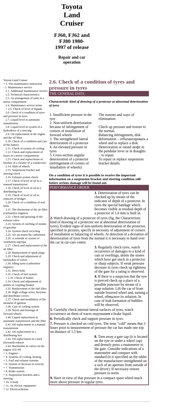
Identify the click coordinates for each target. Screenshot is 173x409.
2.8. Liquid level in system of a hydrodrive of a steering (22, 128)
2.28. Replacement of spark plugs (25, 252)
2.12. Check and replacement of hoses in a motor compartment (23, 153)
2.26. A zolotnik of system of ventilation (21, 240)
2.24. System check (23, 231)
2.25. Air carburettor (26, 234)
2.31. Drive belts (15, 270)
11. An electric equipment (21, 385)
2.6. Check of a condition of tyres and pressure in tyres (24, 114)
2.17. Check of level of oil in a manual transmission (22, 182)
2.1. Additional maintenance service (27, 91)
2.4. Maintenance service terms (24, 105)
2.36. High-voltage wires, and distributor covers (24, 293)
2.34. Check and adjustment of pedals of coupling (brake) (22, 283)
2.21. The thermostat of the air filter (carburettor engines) (25, 211)
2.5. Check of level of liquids (25, 109)
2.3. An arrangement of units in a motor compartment (23, 99)
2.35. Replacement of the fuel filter (26, 288)
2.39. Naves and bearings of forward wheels (20, 311)
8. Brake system (15, 371)
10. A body (12, 382)
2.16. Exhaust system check (22, 177)
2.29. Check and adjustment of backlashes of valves (22, 257)
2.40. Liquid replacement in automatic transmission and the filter (24, 319)
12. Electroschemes (17, 389)
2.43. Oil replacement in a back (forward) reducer (22, 340)
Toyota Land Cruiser (15, 80)
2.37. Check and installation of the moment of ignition (24, 301)
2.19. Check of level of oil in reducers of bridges (21, 196)
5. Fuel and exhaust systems (22, 360)
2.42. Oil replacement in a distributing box (19, 333)
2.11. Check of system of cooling (25, 148)
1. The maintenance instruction (24, 83)
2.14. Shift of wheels (18, 166)
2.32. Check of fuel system (21, 274)
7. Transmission (15, 367)
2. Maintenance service (18, 87)
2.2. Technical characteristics (22, 94)
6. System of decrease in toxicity (25, 364)
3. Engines (12, 353)
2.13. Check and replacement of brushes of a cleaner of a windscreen (24, 160)
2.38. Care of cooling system (22, 306)
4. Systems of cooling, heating (23, 356)
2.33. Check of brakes (21, 277)
